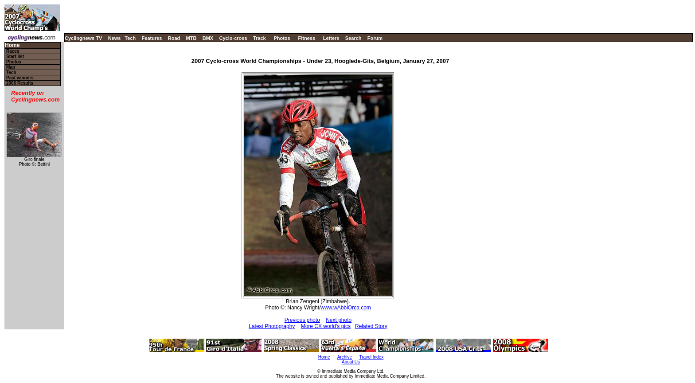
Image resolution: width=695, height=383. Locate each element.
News (114, 38)
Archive (344, 357)
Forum (375, 38)
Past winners (20, 77)
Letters (331, 38)
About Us (351, 362)
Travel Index (371, 357)
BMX (208, 38)
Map (10, 67)
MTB (191, 38)
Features (152, 38)
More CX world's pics (326, 326)
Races (12, 51)
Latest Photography (272, 326)
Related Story (371, 326)
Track (259, 38)
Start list (15, 56)
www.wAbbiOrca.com (345, 308)
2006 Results (19, 83)
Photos (281, 38)
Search (353, 38)
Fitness (306, 38)
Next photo (338, 320)
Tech (130, 38)
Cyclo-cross (233, 38)
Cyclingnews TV (83, 38)
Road (174, 38)
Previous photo (302, 320)
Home (12, 45)
